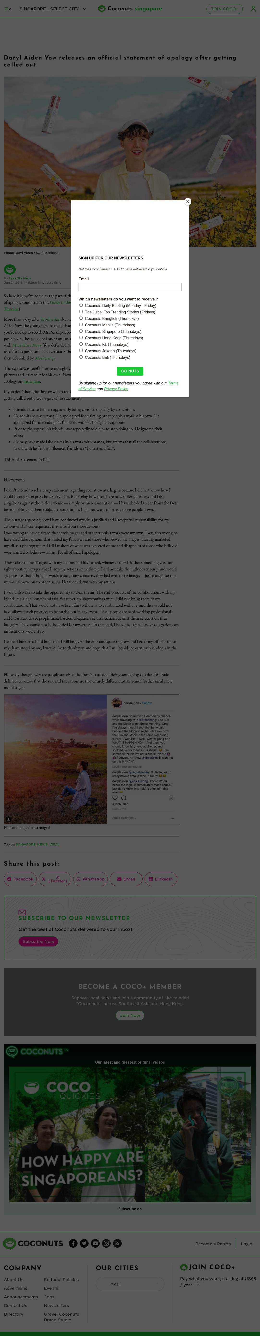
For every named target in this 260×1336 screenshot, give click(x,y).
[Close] (187, 201)
